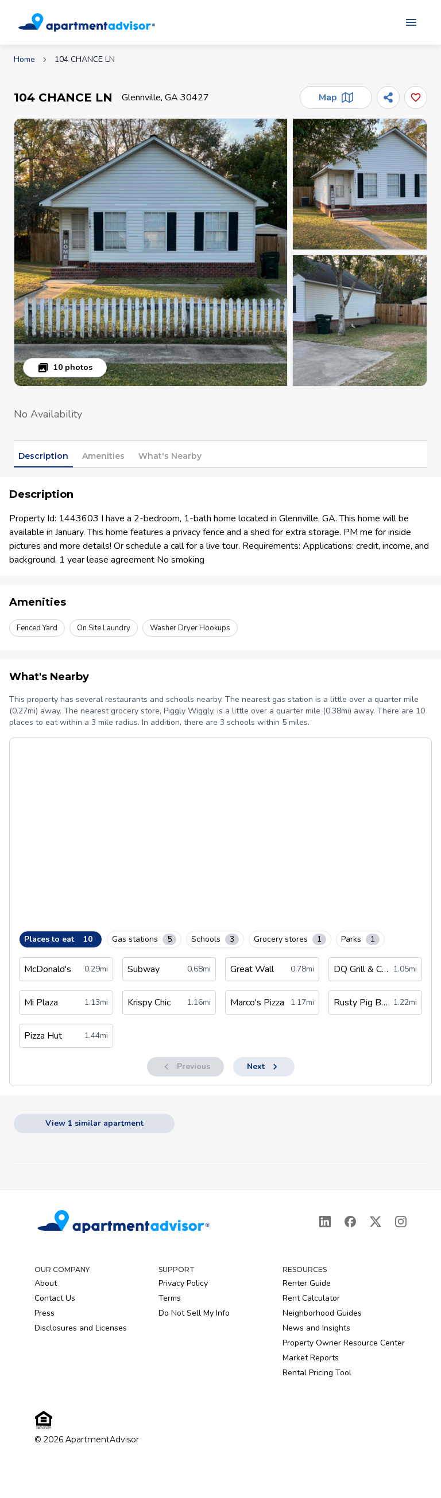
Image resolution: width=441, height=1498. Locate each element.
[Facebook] (350, 1221)
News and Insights (316, 1328)
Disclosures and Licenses (80, 1328)
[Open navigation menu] (411, 22)
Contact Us (54, 1298)
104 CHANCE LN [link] (85, 59)
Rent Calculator (311, 1298)
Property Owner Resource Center (344, 1342)
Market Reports (311, 1357)
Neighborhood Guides (322, 1313)
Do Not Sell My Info (194, 1313)
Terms (169, 1298)
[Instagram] (401, 1221)
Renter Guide (307, 1283)
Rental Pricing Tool (317, 1372)
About (45, 1283)
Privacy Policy (183, 1283)
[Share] (388, 97)
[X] (375, 1221)
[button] (151, 252)
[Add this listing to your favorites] (415, 97)
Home (24, 59)
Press (44, 1313)
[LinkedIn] (325, 1221)
